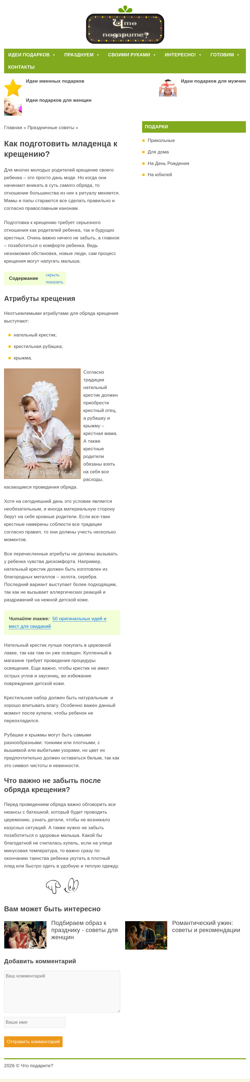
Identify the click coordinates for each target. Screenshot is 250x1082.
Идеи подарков (32, 54)
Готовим (225, 54)
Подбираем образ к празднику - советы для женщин (84, 930)
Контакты (21, 67)
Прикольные (161, 140)
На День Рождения (168, 163)
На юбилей (160, 174)
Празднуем (82, 54)
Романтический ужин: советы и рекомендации (206, 926)
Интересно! (183, 54)
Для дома (158, 152)
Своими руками (132, 54)
